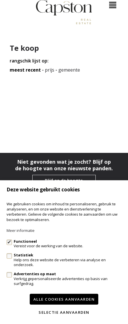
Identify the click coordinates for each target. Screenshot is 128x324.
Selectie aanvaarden (64, 312)
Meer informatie (21, 230)
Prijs (49, 70)
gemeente (69, 70)
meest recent (25, 70)
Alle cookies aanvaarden (64, 299)
